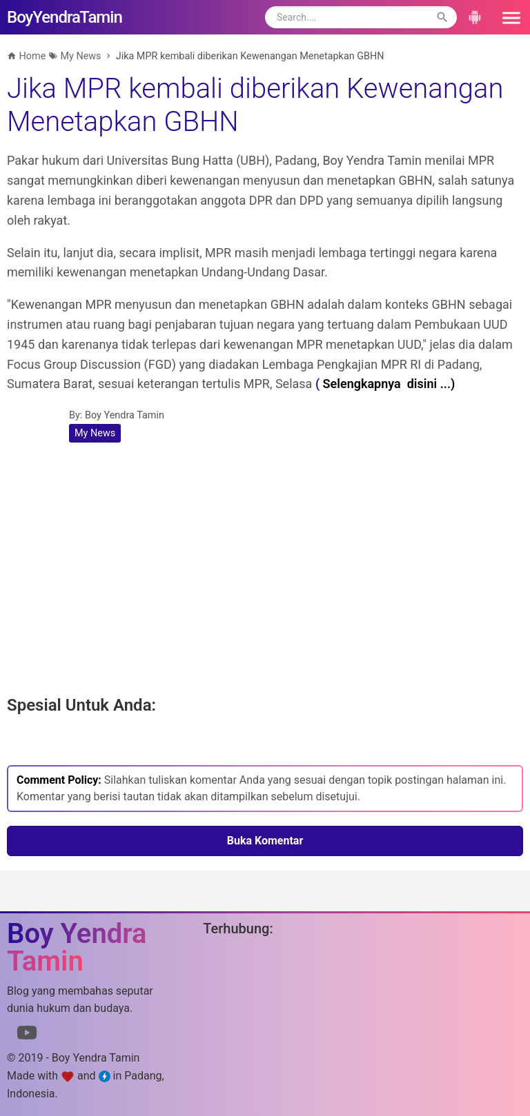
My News (95, 433)
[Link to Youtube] (27, 1035)
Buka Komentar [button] (265, 840)
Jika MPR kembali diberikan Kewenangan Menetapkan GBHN (255, 105)
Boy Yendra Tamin (124, 415)
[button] (506, 17)
